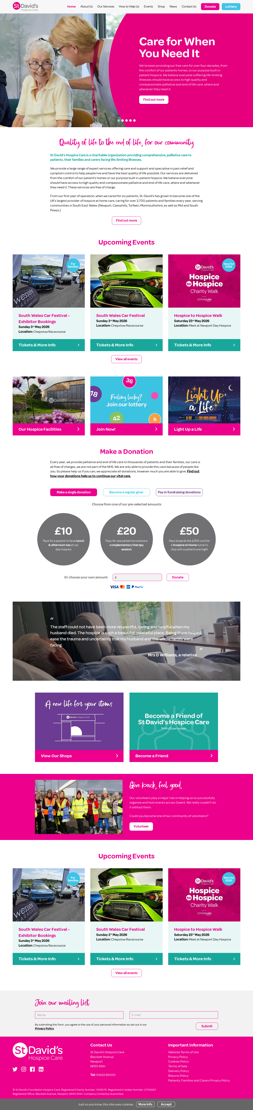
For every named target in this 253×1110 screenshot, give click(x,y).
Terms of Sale (177, 1066)
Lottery (231, 7)
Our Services (105, 7)
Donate (210, 7)
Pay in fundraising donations (179, 492)
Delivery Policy (178, 1071)
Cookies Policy (178, 1061)
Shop (161, 7)
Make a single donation (74, 492)
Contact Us (189, 7)
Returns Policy (178, 1076)
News (173, 7)
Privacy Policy (178, 1057)
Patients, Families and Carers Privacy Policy (199, 1080)
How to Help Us (129, 7)
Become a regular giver (126, 492)
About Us (86, 7)
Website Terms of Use (183, 1052)
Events (148, 7)
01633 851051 (106, 1075)
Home (71, 7)
